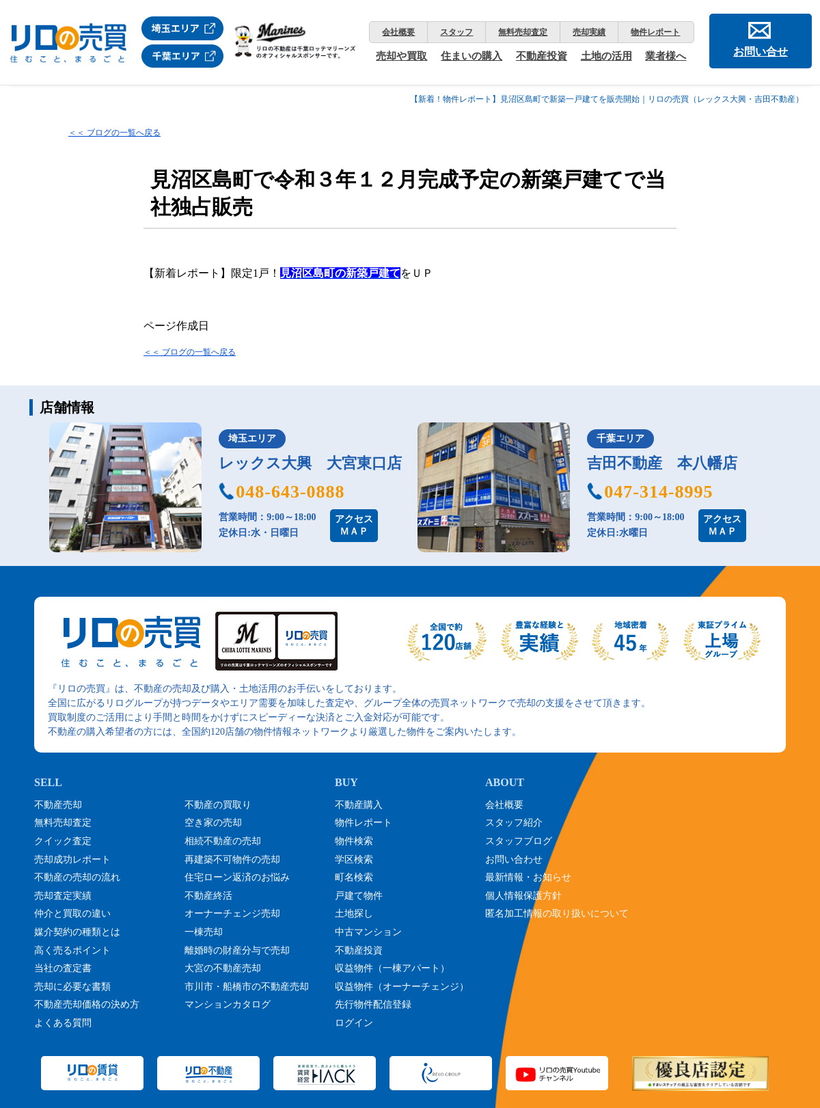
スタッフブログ (518, 841)
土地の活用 (606, 56)
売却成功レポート (72, 859)
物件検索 (354, 841)
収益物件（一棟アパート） (392, 968)
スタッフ (456, 32)
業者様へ (665, 56)
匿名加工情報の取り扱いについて (557, 913)
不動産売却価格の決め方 (86, 1004)
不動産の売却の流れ (77, 877)
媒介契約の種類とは (77, 932)
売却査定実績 (63, 896)
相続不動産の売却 (222, 841)
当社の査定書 (63, 968)
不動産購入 (359, 805)
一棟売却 (203, 932)
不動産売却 (58, 805)
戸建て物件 (359, 896)
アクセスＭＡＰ (354, 525)
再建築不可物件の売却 (232, 859)
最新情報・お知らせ (528, 877)
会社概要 (398, 32)
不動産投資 (541, 56)
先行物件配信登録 (373, 1004)
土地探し (354, 913)
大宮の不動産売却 (222, 968)
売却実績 (589, 32)
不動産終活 (208, 896)
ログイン (354, 1023)
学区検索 (354, 859)
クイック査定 (63, 841)
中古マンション (368, 932)
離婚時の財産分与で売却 (237, 950)
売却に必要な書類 (72, 987)
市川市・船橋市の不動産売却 (246, 987)
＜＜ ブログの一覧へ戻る (114, 132)
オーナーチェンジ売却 (232, 913)
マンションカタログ (227, 1004)
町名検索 (354, 877)
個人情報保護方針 (523, 896)
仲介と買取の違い (72, 913)
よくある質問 (63, 1023)
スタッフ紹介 (514, 823)
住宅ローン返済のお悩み (237, 877)
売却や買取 (401, 56)
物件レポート (655, 32)
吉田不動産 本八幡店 (662, 463)
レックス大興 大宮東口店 (310, 463)
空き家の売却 (213, 823)
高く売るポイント (72, 950)
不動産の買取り (217, 805)
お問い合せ (760, 51)
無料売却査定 (522, 32)
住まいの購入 (471, 56)
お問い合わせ (514, 859)
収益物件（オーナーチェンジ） (402, 987)
